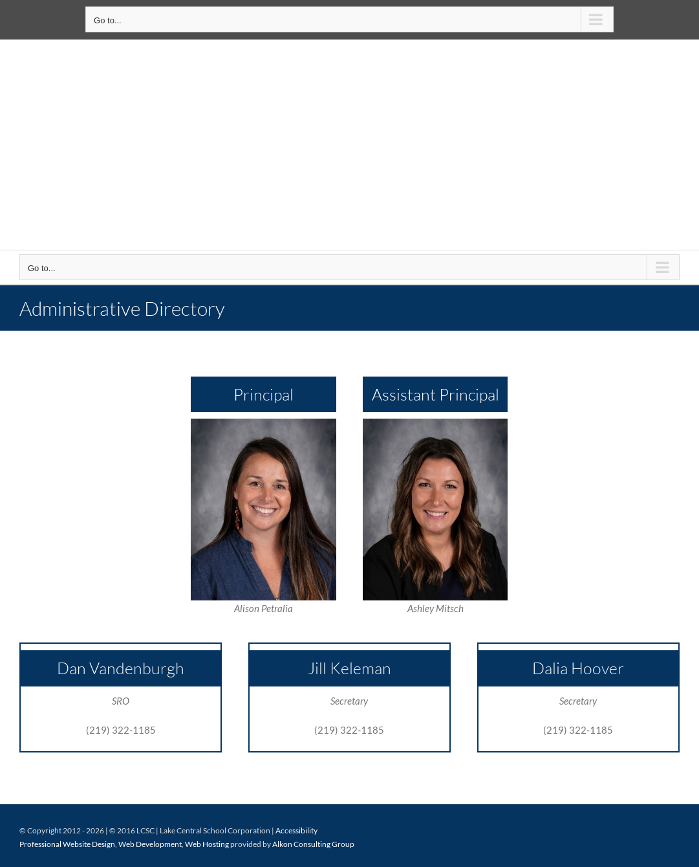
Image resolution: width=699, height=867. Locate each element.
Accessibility (296, 830)
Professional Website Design (67, 844)
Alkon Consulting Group (313, 844)
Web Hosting (207, 844)
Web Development (150, 844)
